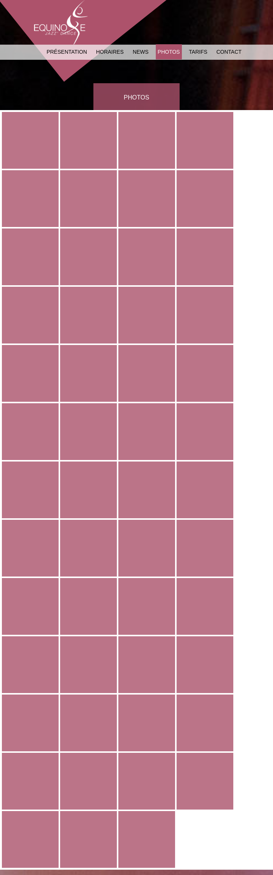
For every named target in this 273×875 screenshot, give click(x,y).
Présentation (67, 52)
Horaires (110, 52)
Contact (229, 52)
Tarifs (198, 52)
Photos (169, 52)
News (141, 52)
